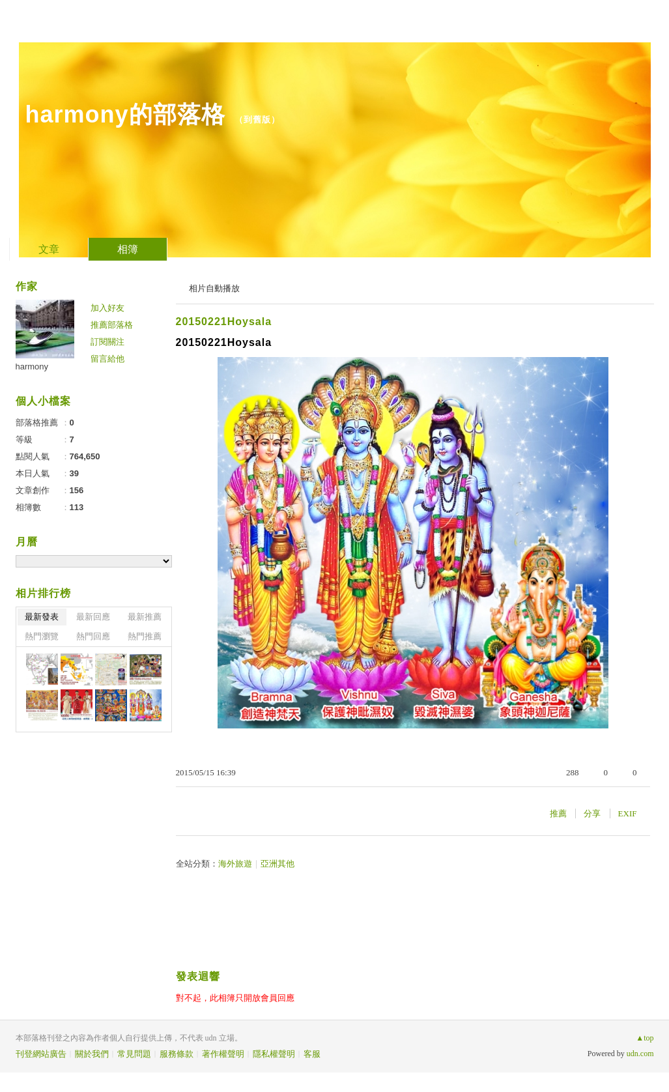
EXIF (627, 813)
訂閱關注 (107, 342)
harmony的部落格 (125, 114)
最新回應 (93, 617)
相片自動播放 (214, 288)
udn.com (640, 1053)
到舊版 (257, 119)
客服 (312, 1054)
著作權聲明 (223, 1054)
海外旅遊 (235, 864)
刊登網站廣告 (41, 1054)
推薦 (558, 813)
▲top (644, 1037)
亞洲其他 (277, 864)
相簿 (127, 249)
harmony (32, 366)
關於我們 (92, 1054)
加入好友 (107, 308)
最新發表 (42, 617)
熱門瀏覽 (42, 636)
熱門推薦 (145, 636)
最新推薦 (145, 617)
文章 (48, 249)
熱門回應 (93, 636)
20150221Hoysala (224, 321)
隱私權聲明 (274, 1054)
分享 (592, 813)
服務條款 (176, 1054)
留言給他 (107, 359)
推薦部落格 (112, 325)
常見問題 (134, 1054)
